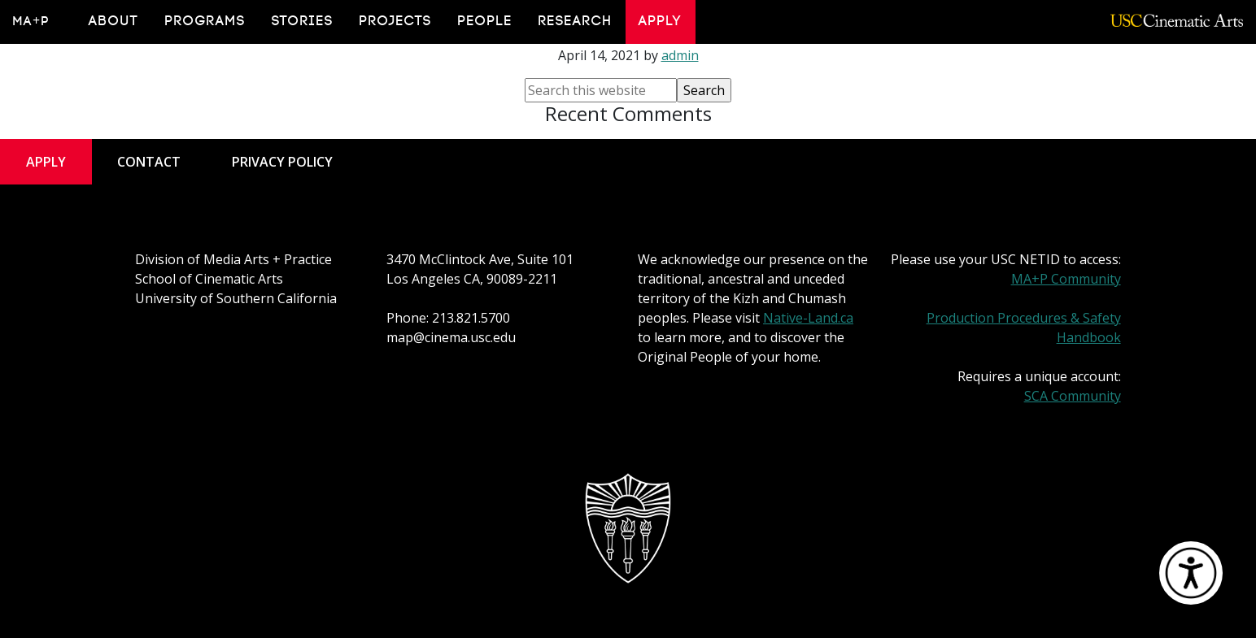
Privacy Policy (282, 162)
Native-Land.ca (808, 318)
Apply (661, 21)
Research (576, 21)
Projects (396, 21)
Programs (205, 21)
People (485, 21)
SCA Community (1072, 396)
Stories (303, 21)
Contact (149, 162)
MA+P (31, 21)
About (114, 21)
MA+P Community (1066, 279)
